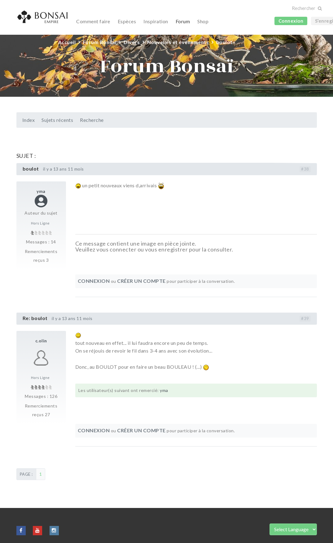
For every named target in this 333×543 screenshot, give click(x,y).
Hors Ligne (40, 223)
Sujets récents (57, 120)
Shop (202, 21)
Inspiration (155, 21)
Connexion (291, 21)
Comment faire (93, 21)
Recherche (92, 120)
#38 (305, 169)
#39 (305, 318)
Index (28, 120)
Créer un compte (141, 281)
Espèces (127, 21)
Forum (183, 21)
